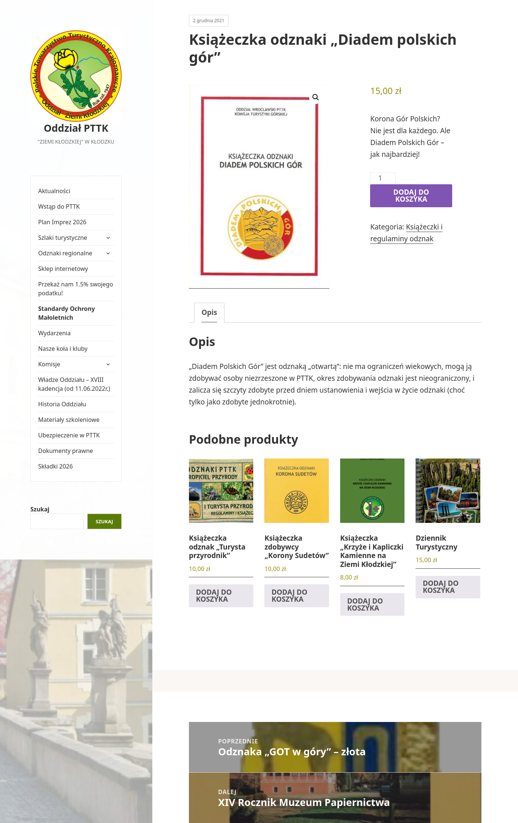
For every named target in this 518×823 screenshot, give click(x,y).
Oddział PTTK (76, 128)
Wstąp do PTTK (59, 206)
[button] (315, 97)
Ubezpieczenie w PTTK (69, 435)
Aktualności (54, 191)
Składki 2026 (55, 466)
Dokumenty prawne (65, 451)
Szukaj (39, 509)
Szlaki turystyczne (62, 238)
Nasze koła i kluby (63, 349)
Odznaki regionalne (65, 253)
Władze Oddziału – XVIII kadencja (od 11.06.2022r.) (74, 384)
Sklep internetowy (63, 269)
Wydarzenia (54, 333)
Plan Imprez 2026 (62, 222)
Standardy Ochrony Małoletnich (66, 313)
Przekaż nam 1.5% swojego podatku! (75, 288)
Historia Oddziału (62, 404)
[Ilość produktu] (383, 178)
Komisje (49, 364)
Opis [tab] (209, 312)
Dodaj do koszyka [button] (214, 595)
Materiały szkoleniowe (68, 420)
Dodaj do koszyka (411, 195)
